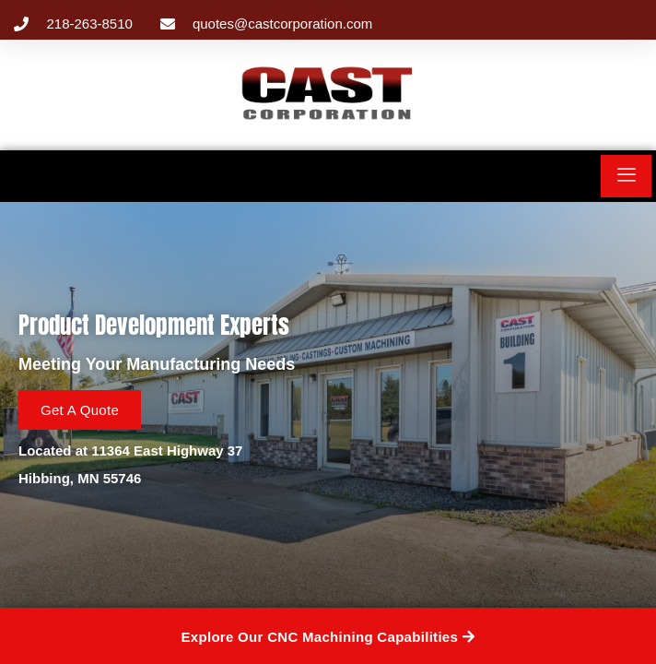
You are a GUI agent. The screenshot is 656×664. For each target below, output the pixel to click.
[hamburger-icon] (626, 176)
